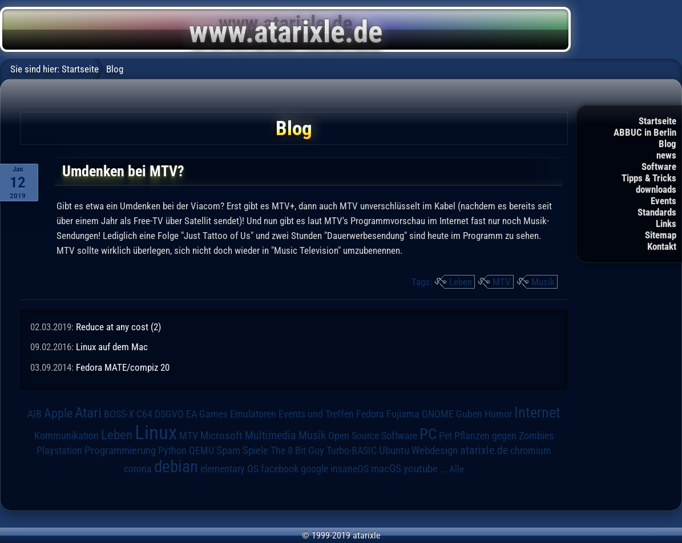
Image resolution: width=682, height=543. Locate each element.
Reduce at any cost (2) (118, 327)
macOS (386, 469)
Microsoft (221, 435)
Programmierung (120, 450)
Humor (498, 414)
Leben (460, 281)
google (314, 469)
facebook (279, 469)
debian (176, 466)
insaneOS (349, 469)
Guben (469, 414)
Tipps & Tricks (649, 178)
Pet (445, 435)
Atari (88, 412)
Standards (656, 212)
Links (666, 223)
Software (658, 166)
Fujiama (402, 414)
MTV (502, 281)
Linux (156, 432)
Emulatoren (253, 414)
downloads (656, 189)
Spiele (255, 450)
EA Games (207, 414)
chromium (530, 450)
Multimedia (270, 435)
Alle (456, 469)
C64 (144, 414)
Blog (667, 143)
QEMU (201, 450)
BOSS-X (119, 414)
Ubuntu (394, 450)
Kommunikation (66, 435)
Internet (537, 412)
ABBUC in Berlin (645, 132)
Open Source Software (372, 435)
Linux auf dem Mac (112, 346)
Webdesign (434, 450)
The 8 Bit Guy (297, 450)
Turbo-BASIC (351, 450)
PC (428, 434)
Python (172, 450)
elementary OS (229, 469)
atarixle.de (484, 450)
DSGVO (169, 414)
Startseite (657, 121)
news (666, 155)
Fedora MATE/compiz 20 (123, 367)
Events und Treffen (316, 414)
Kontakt (661, 246)
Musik (543, 281)
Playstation (59, 450)
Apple (58, 413)
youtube (420, 468)
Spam (228, 450)
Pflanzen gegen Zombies (504, 435)
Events (663, 200)
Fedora (370, 414)
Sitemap (660, 235)
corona (138, 469)
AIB (34, 414)
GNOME (438, 414)
